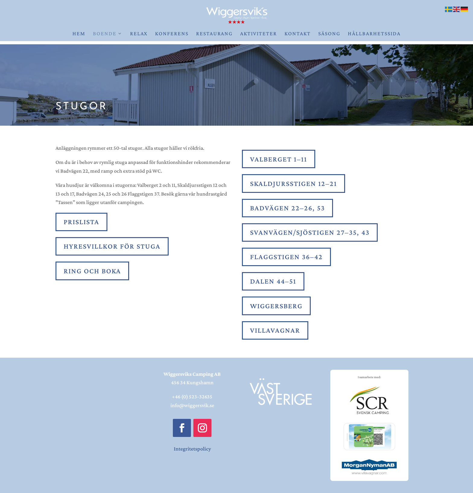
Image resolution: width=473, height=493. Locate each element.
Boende (104, 33)
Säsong (329, 33)
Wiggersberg (276, 306)
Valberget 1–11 (278, 159)
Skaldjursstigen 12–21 (293, 183)
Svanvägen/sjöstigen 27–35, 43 (310, 232)
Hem (78, 33)
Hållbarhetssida (374, 33)
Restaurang (214, 33)
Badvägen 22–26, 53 (287, 208)
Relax (139, 33)
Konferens (172, 33)
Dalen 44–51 (273, 281)
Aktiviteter (258, 33)
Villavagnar (275, 330)
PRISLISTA (81, 222)
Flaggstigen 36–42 (286, 257)
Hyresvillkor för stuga (112, 246)
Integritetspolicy (192, 449)
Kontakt (297, 33)
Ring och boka (92, 271)
